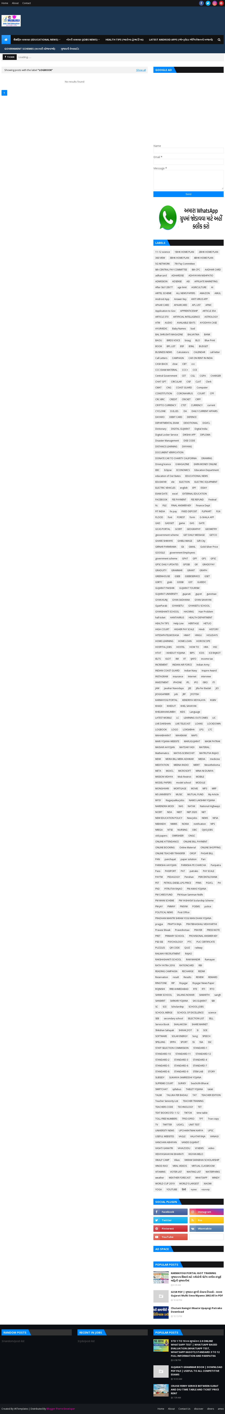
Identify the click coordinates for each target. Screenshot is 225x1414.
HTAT (158, 653)
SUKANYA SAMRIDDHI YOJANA (185, 1077)
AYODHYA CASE (208, 322)
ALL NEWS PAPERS (185, 293)
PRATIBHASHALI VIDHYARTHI (201, 924)
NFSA (215, 818)
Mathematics (162, 753)
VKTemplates (21, 1408)
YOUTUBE (172, 1189)
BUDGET (203, 346)
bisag (188, 340)
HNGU (198, 635)
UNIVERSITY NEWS (164, 1130)
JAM (157, 688)
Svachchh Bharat (199, 1083)
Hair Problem (206, 611)
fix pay (173, 511)
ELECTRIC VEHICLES (165, 487)
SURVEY (182, 1083)
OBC (194, 829)
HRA (206, 647)
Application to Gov (165, 311)
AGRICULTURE (198, 287)
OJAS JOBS (207, 829)
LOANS (199, 723)
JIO (217, 688)
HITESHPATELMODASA (167, 635)
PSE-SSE (159, 941)
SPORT (184, 1042)
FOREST (181, 517)
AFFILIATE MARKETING (206, 281)
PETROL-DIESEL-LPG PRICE (177, 882)
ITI (213, 682)
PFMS (198, 882)
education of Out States (168, 476)
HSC (215, 647)
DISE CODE (189, 440)
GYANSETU (178, 605)
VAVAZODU (184, 1148)
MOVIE (194, 788)
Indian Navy (190, 670)
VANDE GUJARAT (190, 1142)
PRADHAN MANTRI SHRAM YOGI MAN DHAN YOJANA (183, 918)
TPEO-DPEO (188, 1118)
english (184, 487)
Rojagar (183, 983)
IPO (196, 682)
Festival (212, 499)
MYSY (158, 800)
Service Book (162, 1024)
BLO (197, 340)
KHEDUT (171, 706)
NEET (179, 812)
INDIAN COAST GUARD (167, 670)
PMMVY (171, 906)
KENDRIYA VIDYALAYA (193, 700)
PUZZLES (160, 947)
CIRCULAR (176, 381)
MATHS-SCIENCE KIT (184, 753)
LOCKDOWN (214, 723)
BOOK (158, 346)
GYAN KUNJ (161, 599)
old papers (161, 835)
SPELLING (160, 1042)
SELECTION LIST (196, 1018)
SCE (165, 1006)
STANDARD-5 (162, 1065)
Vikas (177, 1160)
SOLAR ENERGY (180, 1036)
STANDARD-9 (181, 1071)
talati (210, 1089)
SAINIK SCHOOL (163, 994)
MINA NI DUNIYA (204, 770)
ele (172, 482)
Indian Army (203, 664)
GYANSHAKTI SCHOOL (167, 611)
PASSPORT (170, 871)
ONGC (191, 835)
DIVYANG (187, 446)
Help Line (179, 623)
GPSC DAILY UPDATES (166, 564)
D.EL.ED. (174, 411)
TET (200, 1107)
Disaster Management (167, 440)
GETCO (213, 535)
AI (212, 287)
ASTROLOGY (211, 316)
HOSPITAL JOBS (163, 647)
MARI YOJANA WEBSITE (167, 741)
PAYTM (159, 877)
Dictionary (160, 428)
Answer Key (180, 299)
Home (5, 3)
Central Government (166, 375)
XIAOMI (208, 1183)
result (176, 977)
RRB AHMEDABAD (179, 989)
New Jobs (192, 818)
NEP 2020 (192, 812)
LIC (214, 717)
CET (184, 375)
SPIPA (173, 1042)
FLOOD (159, 517)
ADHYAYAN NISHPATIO (201, 275)
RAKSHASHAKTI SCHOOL (168, 959)
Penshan (189, 877)
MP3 (205, 788)
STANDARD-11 (183, 1053)
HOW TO (194, 647)
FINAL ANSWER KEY (181, 505)
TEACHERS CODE (164, 1107)
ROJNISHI (160, 989)
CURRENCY (197, 405)
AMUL (218, 293)
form (192, 517)
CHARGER (216, 375)
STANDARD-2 (162, 1059)
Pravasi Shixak (162, 930)
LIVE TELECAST (182, 723)
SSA (201, 1042)
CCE (195, 369)
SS (193, 1042)
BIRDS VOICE (173, 340)
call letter (215, 352)
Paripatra (216, 865)
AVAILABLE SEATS (186, 322)
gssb (169, 582)
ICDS (201, 653)
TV (156, 1124)
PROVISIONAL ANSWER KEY (203, 936)
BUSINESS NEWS (163, 352)
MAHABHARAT (163, 735)
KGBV (213, 700)
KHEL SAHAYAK (189, 706)
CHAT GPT (160, 381)
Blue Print (210, 340)
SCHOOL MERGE (163, 1012)
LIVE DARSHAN (163, 723)
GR (196, 564)
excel (175, 493)
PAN (157, 859)
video (211, 1148)
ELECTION (184, 482)
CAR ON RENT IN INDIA (201, 358)
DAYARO (160, 417)
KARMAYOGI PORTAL (166, 700)
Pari (203, 859)
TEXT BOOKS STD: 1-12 (167, 1112)
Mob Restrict (184, 776)
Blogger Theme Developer (61, 1408)
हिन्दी (184, 1189)
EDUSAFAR (161, 482)
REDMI (201, 971)
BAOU (158, 340)
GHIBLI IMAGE (185, 540)
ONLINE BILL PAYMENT (195, 841)
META (158, 770)
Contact (26, 3)
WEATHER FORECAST (180, 1177)
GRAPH (203, 570)
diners (210, 1408)
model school (183, 782)
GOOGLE (160, 552)
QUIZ (187, 947)
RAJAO (188, 953)
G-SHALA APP (207, 517)
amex (221, 1408)
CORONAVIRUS (185, 393)
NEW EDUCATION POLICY (168, 818)
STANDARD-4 (200, 1059)
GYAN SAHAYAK (203, 599)
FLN (218, 511)
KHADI (158, 706)
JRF (184, 694)
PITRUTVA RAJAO (173, 888)
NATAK (191, 806)
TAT (195, 1095)
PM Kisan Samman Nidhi (190, 894)
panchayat (170, 859)
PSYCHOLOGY (175, 941)
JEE (189, 688)
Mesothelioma (212, 765)
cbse (175, 364)
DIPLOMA (205, 434)
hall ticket (160, 617)
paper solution (189, 859)
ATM (157, 322)
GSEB (177, 576)
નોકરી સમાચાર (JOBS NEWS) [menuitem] (81, 39)
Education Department (206, 470)
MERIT (196, 765)
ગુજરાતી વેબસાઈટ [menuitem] (70, 48)
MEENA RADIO (181, 765)
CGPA (203, 375)
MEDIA (201, 759)
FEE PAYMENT (179, 499)
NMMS (174, 823)
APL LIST (196, 305)
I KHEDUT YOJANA (175, 653)
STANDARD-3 (181, 1059)
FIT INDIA (160, 511)
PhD (157, 888)
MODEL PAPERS (163, 782)
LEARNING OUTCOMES (196, 717)
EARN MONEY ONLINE (205, 464)
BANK (207, 334)
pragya (159, 924)
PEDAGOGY (173, 877)
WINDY (215, 1177)
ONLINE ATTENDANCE (167, 841)
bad (193, 328)
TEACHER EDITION (211, 1095)
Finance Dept (203, 505)
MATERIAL (204, 747)
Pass (157, 871)
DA (185, 411)
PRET (157, 936)
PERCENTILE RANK (207, 877)
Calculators (183, 352)
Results (187, 977)
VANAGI (214, 1136)
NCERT (158, 812)
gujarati (186, 594)
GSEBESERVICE (192, 576)
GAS (192, 523)
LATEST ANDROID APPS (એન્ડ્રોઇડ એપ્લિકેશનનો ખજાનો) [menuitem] (181, 39)
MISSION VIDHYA (164, 776)
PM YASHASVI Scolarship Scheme (196, 900)
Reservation (161, 977)
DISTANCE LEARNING (166, 446)
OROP (193, 853)
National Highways (210, 806)
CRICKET (186, 399)
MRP (214, 788)
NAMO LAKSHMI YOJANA (202, 800)
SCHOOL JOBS (196, 1006)
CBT (184, 364)
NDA (169, 812)
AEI (188, 281)
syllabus (176, 1089)
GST (190, 582)
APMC (208, 305)
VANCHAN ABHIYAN (166, 1142)
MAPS (194, 735)
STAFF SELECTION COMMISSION (172, 1048)
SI (197, 1030)
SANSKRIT (160, 1000)
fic (156, 505)
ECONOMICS (183, 470)
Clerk (208, 381)
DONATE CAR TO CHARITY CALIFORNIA (176, 458)
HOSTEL (180, 647)
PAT (183, 871)
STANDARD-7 (200, 1065)
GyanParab (161, 605)
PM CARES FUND (164, 894)
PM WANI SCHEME (164, 900)
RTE (195, 989)
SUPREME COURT (164, 1083)
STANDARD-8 (162, 1071)
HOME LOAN (185, 641)
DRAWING (206, 458)
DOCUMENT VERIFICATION (169, 452)
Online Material (187, 847)
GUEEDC (201, 582)
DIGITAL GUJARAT (180, 428)
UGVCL (180, 1124)
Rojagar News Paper (203, 983)
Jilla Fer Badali (203, 688)
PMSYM (184, 906)
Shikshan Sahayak (164, 1030)
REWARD (212, 977)
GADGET (169, 523)
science (212, 1012)
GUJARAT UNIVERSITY (166, 594)
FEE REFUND (197, 499)
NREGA (159, 829)
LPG (201, 729)
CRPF (198, 399)
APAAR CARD (162, 305)
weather (159, 1177)
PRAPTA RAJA (175, 924)
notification (200, 823)
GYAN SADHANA (181, 599)
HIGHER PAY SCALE (184, 629)
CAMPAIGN (178, 358)
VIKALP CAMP (162, 1160)
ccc (193, 364)
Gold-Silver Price (209, 546)
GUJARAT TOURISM (189, 588)
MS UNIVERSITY (163, 794)
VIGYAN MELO (195, 1154)
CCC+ (185, 369)
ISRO (205, 682)
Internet (192, 676)
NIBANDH (160, 823)
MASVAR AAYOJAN (165, 747)
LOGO (174, 729)
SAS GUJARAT (200, 1000)
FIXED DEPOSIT (189, 511)
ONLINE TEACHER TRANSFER (170, 853)
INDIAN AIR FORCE (182, 664)
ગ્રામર (194, 1189)
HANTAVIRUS (177, 617)
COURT (201, 393)
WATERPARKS (213, 1171)
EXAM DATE (161, 493)
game (182, 523)
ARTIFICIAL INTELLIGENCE (186, 316)
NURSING (182, 829)
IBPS (192, 653)
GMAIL (192, 546)
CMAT (158, 387)
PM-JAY (159, 906)
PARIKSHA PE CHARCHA (193, 865)
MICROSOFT (184, 770)
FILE (165, 505)
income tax (207, 658)
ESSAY (204, 487)
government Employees (182, 552)
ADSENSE (177, 281)
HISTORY (214, 629)
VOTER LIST (176, 1171)
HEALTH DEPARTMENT (200, 617)
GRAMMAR (176, 570)
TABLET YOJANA (194, 1089)
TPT (201, 1118)
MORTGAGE (180, 788)
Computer (202, 387)
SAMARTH (204, 994)
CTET (183, 405)
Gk (182, 546)
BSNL (191, 346)
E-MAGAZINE (182, 464)
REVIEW (200, 977)
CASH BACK (161, 364)
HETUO (207, 623)
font (170, 517)
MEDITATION (162, 765)
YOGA (158, 1189)
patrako (194, 871)
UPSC (211, 1130)
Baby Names (179, 328)
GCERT (178, 529)
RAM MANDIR (193, 959)
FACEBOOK (161, 499)
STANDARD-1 (200, 1048)
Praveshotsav (182, 930)
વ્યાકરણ (205, 1189)
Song (195, 1036)
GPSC (213, 558)
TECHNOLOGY (185, 1107)
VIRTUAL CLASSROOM (203, 1165)
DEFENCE (192, 417)
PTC (190, 941)
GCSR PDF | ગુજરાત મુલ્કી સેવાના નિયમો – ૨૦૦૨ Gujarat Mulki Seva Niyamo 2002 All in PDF (197, 1293)
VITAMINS (160, 1171)
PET (157, 882)
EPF (194, 487)
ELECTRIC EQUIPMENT (205, 482)
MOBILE (200, 776)
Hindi (201, 629)
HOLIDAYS (212, 635)
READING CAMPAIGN (166, 971)
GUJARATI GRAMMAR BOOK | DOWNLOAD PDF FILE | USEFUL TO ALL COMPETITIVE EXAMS (196, 1370)
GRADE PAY (208, 564)
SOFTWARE (161, 1036)
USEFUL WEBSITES (164, 1136)
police (207, 906)
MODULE (200, 782)
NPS (213, 823)
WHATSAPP (201, 1177)
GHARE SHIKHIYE (164, 540)
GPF (195, 558)
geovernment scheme (167, 535)
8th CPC (196, 269)
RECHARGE (187, 971)
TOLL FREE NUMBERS (166, 1118)
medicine (215, 759)
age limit (182, 287)
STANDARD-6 (181, 1065)
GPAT (185, 558)
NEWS (205, 818)
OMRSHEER (178, 835)
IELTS (158, 658)
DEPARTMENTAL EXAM (167, 423)
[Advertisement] (188, 103)
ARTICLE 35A (209, 311)
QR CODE (175, 947)
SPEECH (206, 1036)
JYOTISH (194, 694)
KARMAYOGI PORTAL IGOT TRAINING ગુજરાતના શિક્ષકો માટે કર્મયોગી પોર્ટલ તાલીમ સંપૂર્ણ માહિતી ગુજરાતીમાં (196, 1276)
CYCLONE (160, 411)
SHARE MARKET (200, 1024)
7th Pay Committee (184, 263)
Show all (141, 70)
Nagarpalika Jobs (175, 800)
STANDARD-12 (203, 1053)
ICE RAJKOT (215, 653)
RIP (173, 983)
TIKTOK (188, 1112)
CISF (188, 381)
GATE (201, 523)
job (176, 694)
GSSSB (180, 582)
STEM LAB (198, 1071)
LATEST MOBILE (163, 717)
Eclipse (168, 470)
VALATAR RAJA (197, 1136)
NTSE (170, 829)
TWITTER (167, 1124)
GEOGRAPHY (194, 529)
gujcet (198, 594)
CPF (212, 393)
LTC (210, 729)
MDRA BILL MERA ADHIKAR (180, 759)
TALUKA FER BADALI (177, 1095)
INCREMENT (161, 664)
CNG (168, 387)
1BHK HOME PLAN (184, 252)
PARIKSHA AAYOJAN (165, 865)
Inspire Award (209, 670)
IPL (187, 682)
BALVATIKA (193, 334)
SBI (213, 1000)
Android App (162, 299)
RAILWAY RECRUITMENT (167, 953)
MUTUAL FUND (195, 794)
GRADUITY (161, 570)
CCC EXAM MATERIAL (166, 369)
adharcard (161, 275)
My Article (213, 794)
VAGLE (182, 1136)
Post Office (183, 912)
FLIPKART (207, 511)
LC (177, 717)
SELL (211, 1018)
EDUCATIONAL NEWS (196, 476)
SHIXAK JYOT (185, 1030)
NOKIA (185, 823)
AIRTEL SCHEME (163, 293)
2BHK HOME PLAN (208, 252)
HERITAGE (193, 623)
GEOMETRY (211, 529)
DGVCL (206, 423)
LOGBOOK (161, 729)
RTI (203, 989)
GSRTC (158, 582)
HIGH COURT (162, 629)
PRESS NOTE (213, 930)
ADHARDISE (177, 275)
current (211, 405)
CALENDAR (199, 352)
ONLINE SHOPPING (211, 847)
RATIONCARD (186, 965)
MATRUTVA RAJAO (209, 753)
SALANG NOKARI (185, 994)
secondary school (173, 1018)
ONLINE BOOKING (165, 847)
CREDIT (173, 399)
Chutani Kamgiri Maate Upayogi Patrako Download (196, 1310)
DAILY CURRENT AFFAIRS (204, 411)
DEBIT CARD (175, 417)
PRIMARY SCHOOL (174, 936)
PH (219, 882)
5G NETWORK (162, 263)
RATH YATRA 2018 (165, 965)
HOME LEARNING (164, 641)
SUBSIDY (159, 1077)
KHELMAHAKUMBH (165, 711)
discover (198, 1408)
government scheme (166, 558)
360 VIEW (160, 257)
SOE (205, 1030)
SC (156, 1006)
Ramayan (210, 959)
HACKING (189, 611)
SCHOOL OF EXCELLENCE (190, 1012)
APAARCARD (180, 305)
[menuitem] (6, 39)
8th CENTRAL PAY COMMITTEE (171, 269)
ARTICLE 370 (161, 316)
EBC (157, 470)
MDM (158, 759)
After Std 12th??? (164, 287)
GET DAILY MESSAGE (194, 535)
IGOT (168, 658)
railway (198, 947)
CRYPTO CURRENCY (165, 405)
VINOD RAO (161, 1165)
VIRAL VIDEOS (180, 1165)
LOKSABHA (189, 729)
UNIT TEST (194, 1124)
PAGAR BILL (207, 853)
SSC (210, 1042)
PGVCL (209, 882)
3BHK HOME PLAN (179, 257)
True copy (213, 1118)
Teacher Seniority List (166, 1101)
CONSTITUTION (163, 393)
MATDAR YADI (186, 747)
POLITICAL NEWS (164, 912)
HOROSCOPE (203, 641)
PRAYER (198, 930)
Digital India (201, 428)
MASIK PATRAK (212, 741)
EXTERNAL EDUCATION (194, 493)
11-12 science (162, 252)
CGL (193, 375)
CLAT (198, 381)
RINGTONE (161, 983)
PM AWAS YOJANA (196, 888)
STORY (211, 1071)
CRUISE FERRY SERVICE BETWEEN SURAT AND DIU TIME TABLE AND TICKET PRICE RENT (195, 1389)
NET (204, 812)
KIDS (182, 711)
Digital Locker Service (166, 434)
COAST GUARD (184, 387)
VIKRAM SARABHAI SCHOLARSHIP (201, 1160)
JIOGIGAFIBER (162, 694)
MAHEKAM (181, 735)
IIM (177, 658)
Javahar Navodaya (174, 688)
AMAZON (205, 293)
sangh (217, 994)
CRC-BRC (160, 399)
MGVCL (170, 770)
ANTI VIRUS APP (199, 299)
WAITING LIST (194, 1171)
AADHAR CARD (213, 269)
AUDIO (168, 322)
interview (206, 676)
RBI (200, 965)
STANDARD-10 (163, 1053)
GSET (207, 576)
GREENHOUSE (162, 576)
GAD (157, 523)
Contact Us (184, 1408)
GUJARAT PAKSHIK (164, 588)
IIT (184, 658)
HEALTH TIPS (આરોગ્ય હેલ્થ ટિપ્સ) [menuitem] (124, 39)
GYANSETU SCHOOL (199, 605)
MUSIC (179, 794)
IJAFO (193, 658)
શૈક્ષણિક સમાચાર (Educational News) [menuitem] (35, 39)
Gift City (201, 540)
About (15, 3)
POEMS (196, 906)
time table (202, 1112)
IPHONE (177, 682)
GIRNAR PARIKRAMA (165, 546)
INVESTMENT (162, 682)
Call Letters (161, 358)
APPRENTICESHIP (189, 311)
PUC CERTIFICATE (206, 941)
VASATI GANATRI (164, 1148)
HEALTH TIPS (162, 623)
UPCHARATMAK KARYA (191, 1130)
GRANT (191, 570)
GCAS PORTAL (162, 529)
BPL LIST (171, 346)
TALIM (158, 1095)
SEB (157, 1018)
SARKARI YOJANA (179, 1000)
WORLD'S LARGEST (189, 1183)
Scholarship (177, 1006)
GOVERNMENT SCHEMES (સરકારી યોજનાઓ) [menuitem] (29, 48)
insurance (178, 676)
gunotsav (211, 594)
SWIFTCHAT (161, 1089)
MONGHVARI (162, 788)
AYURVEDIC (161, 328)
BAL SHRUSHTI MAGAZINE (169, 334)
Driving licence (163, 464)
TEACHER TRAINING (193, 1101)
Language (195, 711)
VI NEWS (199, 1148)
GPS (204, 558)
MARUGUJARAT (192, 741)
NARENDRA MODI (164, 806)
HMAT (187, 635)
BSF (182, 346)
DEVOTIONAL (191, 423)
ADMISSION (161, 281)
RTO (212, 989)
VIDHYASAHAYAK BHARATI (169, 1154)
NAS (181, 806)
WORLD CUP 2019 (164, 1183)
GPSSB (186, 564)
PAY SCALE (208, 871)
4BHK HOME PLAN (203, 257)
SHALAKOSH (180, 1024)
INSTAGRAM (161, 676)
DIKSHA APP (189, 434)
